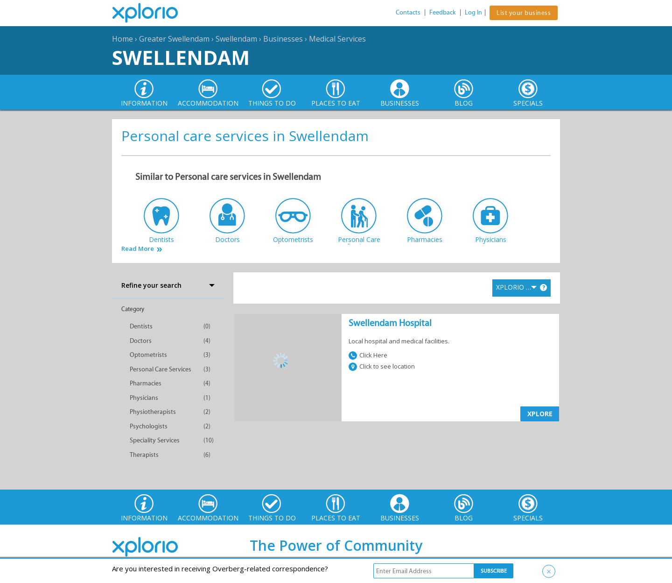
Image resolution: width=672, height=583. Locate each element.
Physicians (144, 398)
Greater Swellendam (174, 39)
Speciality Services (155, 440)
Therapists (144, 455)
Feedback (442, 12)
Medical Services (337, 39)
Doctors (141, 341)
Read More (137, 249)
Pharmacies (145, 383)
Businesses (283, 39)
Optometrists (148, 355)
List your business (524, 13)
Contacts (408, 12)
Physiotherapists (153, 412)
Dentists (141, 326)
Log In (473, 12)
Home (122, 39)
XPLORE (540, 413)
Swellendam (236, 39)
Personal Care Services (160, 369)
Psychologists (149, 426)
